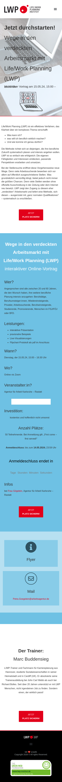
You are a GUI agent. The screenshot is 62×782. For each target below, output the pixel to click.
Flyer (31, 559)
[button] (55, 9)
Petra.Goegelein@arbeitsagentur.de (31, 599)
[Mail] (31, 578)
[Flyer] (31, 547)
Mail (31, 591)
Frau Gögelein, (15, 491)
